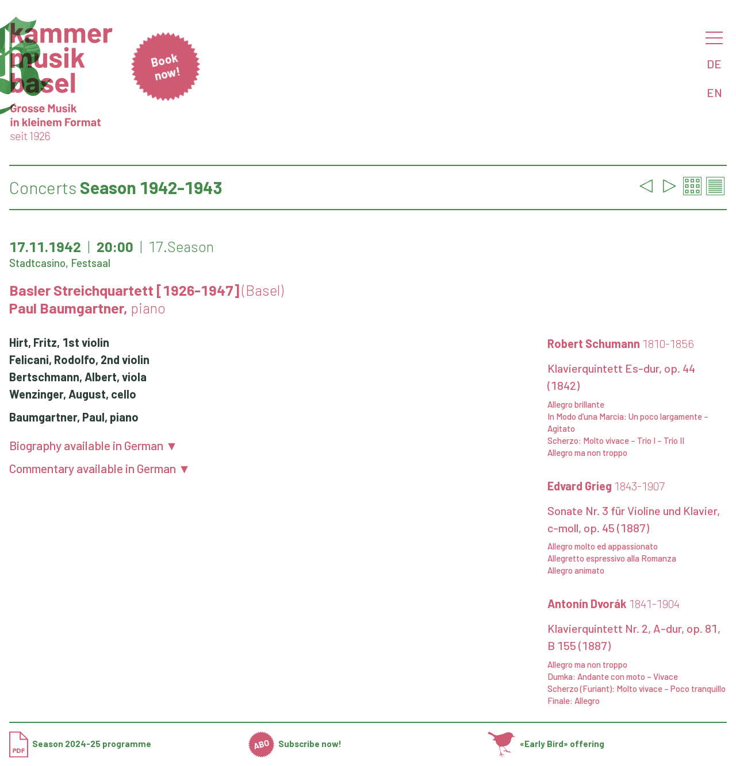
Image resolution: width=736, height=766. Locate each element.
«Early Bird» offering (546, 743)
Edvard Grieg (606, 486)
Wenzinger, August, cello (72, 394)
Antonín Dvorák (613, 603)
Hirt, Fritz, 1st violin (59, 342)
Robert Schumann (620, 343)
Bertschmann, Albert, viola (78, 377)
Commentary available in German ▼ (99, 468)
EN (714, 92)
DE (714, 64)
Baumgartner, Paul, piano (74, 417)
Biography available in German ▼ (93, 445)
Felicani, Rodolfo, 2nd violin (79, 359)
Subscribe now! (295, 743)
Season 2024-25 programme (80, 743)
